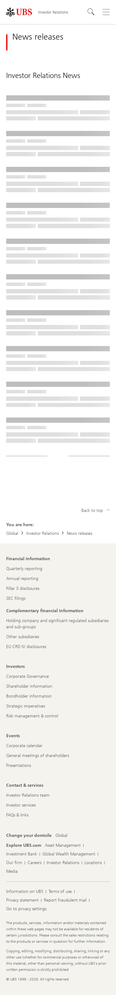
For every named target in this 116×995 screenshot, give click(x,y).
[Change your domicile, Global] (61, 835)
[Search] (91, 12)
